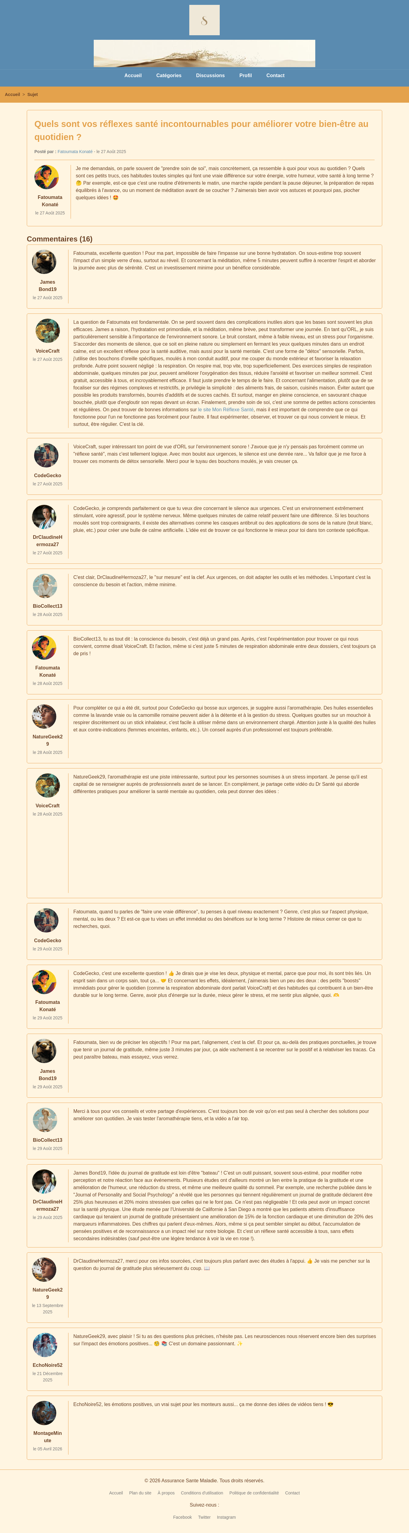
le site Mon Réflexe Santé (225, 409)
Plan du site (140, 1492)
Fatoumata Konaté (75, 151)
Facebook (182, 1517)
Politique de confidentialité (254, 1492)
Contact (276, 75)
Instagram (226, 1517)
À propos (166, 1492)
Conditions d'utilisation (202, 1492)
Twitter (204, 1517)
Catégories (169, 75)
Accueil (133, 75)
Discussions (210, 75)
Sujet (32, 94)
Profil (245, 75)
